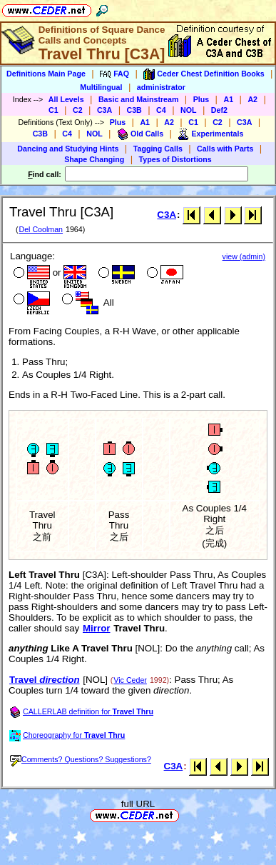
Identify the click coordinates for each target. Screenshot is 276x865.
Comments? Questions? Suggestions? (80, 759)
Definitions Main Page (46, 73)
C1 (53, 110)
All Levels (66, 99)
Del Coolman (41, 229)
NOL (188, 110)
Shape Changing (94, 159)
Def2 (219, 110)
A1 (228, 99)
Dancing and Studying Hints (67, 148)
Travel (44, 679)
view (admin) (244, 256)
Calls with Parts (225, 148)
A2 (252, 99)
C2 (78, 110)
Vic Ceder (130, 680)
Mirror (97, 628)
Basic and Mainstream (138, 99)
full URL (138, 804)
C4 (161, 110)
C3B (134, 110)
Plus (201, 99)
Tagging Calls (158, 148)
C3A (104, 110)
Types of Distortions (175, 159)
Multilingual (101, 87)
